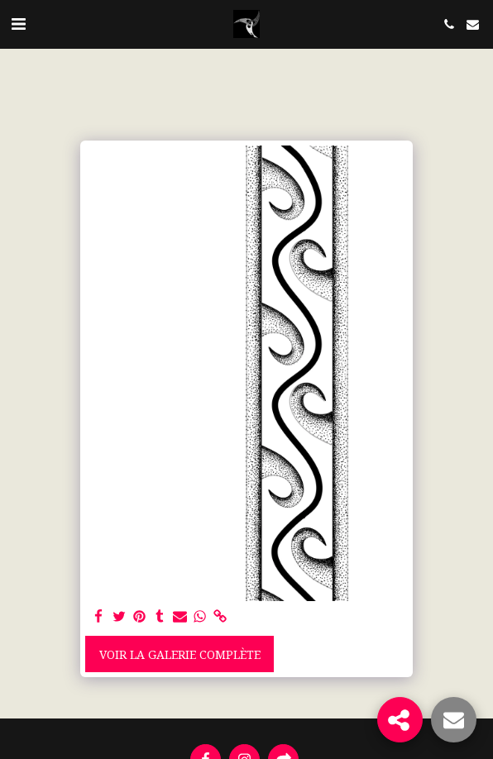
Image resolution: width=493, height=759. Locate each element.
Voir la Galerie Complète (180, 654)
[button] (18, 24)
